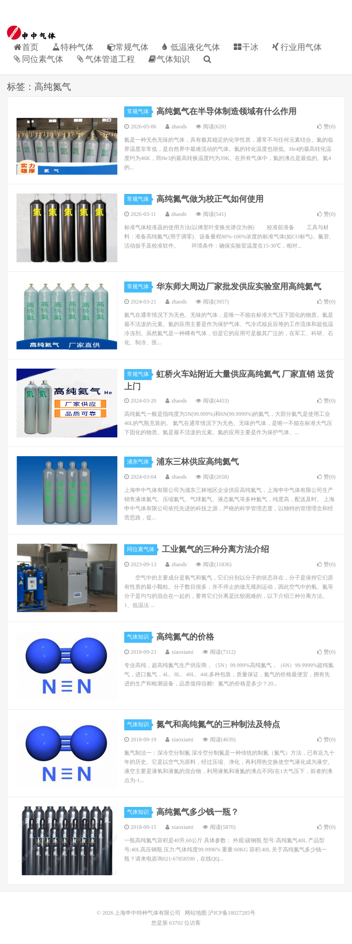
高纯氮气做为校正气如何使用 (210, 199)
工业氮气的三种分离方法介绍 (215, 549)
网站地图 (196, 913)
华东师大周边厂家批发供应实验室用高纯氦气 (238, 286)
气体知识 (169, 59)
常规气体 (127, 47)
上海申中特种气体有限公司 (31, 32)
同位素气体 (38, 59)
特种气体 (73, 47)
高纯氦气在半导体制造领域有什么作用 (226, 111)
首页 (26, 47)
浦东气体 (139, 461)
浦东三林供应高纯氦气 (197, 461)
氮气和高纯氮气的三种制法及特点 (218, 724)
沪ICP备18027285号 (231, 913)
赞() (326, 126)
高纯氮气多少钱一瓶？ (197, 812)
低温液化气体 (191, 47)
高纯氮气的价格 (185, 636)
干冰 (246, 47)
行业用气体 (297, 47)
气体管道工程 (106, 59)
